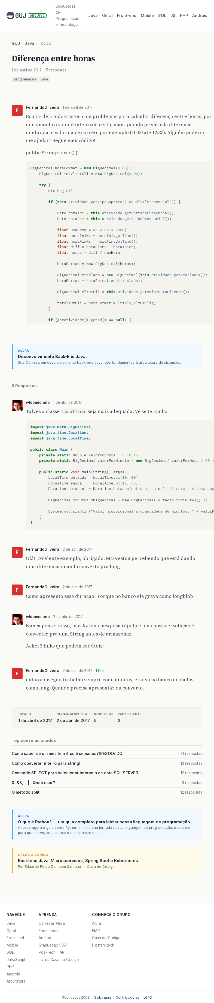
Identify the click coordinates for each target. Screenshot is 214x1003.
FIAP (96, 931)
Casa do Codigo (106, 938)
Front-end (15, 938)
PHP (184, 15)
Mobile (147, 15)
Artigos (45, 938)
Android (199, 15)
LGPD (147, 997)
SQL (162, 15)
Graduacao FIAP (53, 945)
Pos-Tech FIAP (52, 952)
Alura (96, 923)
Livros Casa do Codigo (59, 959)
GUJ (16, 43)
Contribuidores (127, 997)
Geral (107, 15)
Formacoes (48, 931)
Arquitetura (16, 981)
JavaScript (16, 959)
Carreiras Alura (52, 923)
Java (93, 15)
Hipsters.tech (103, 945)
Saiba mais (103, 997)
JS (173, 15)
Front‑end (126, 15)
